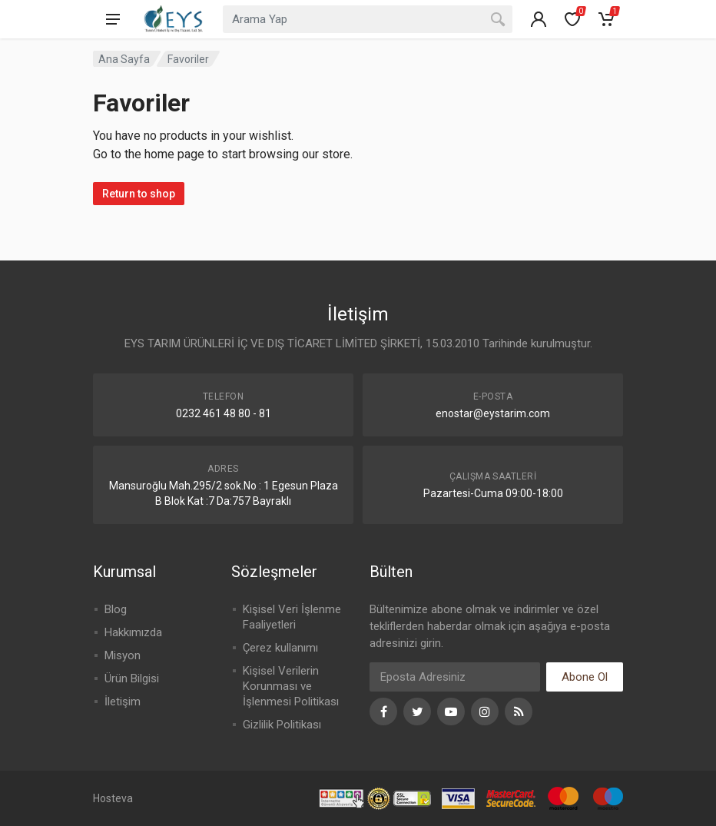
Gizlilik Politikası (282, 724)
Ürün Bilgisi (131, 678)
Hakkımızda (133, 632)
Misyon (122, 655)
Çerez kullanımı (280, 648)
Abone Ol (585, 677)
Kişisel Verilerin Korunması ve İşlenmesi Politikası (291, 686)
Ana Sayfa (124, 59)
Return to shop (138, 193)
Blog (115, 609)
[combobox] (367, 19)
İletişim (122, 701)
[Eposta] (455, 677)
